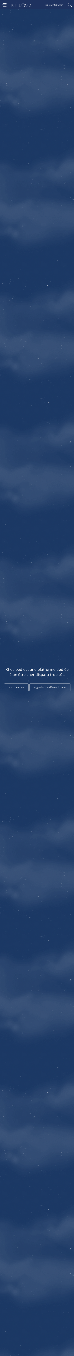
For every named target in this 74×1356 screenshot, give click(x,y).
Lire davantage (16, 687)
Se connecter (54, 4)
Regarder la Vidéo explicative (50, 687)
